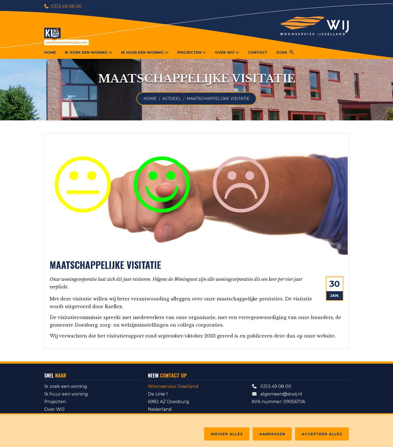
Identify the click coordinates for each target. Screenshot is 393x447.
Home (50, 52)
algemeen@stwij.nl (277, 394)
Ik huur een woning (66, 394)
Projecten (55, 401)
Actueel (171, 98)
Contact (257, 52)
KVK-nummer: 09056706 (278, 401)
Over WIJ (54, 409)
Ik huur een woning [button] (145, 52)
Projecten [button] (191, 52)
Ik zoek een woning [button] (88, 52)
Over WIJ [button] (227, 52)
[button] (285, 52)
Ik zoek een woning (65, 386)
